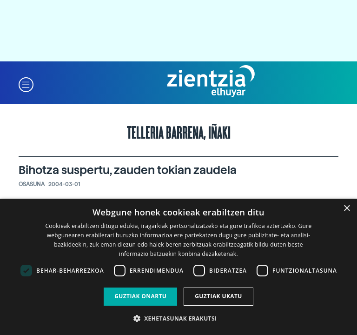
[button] (26, 84)
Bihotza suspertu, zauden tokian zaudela (128, 170)
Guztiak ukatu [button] (218, 296)
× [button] (346, 208)
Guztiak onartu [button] (140, 296)
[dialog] (178, 267)
